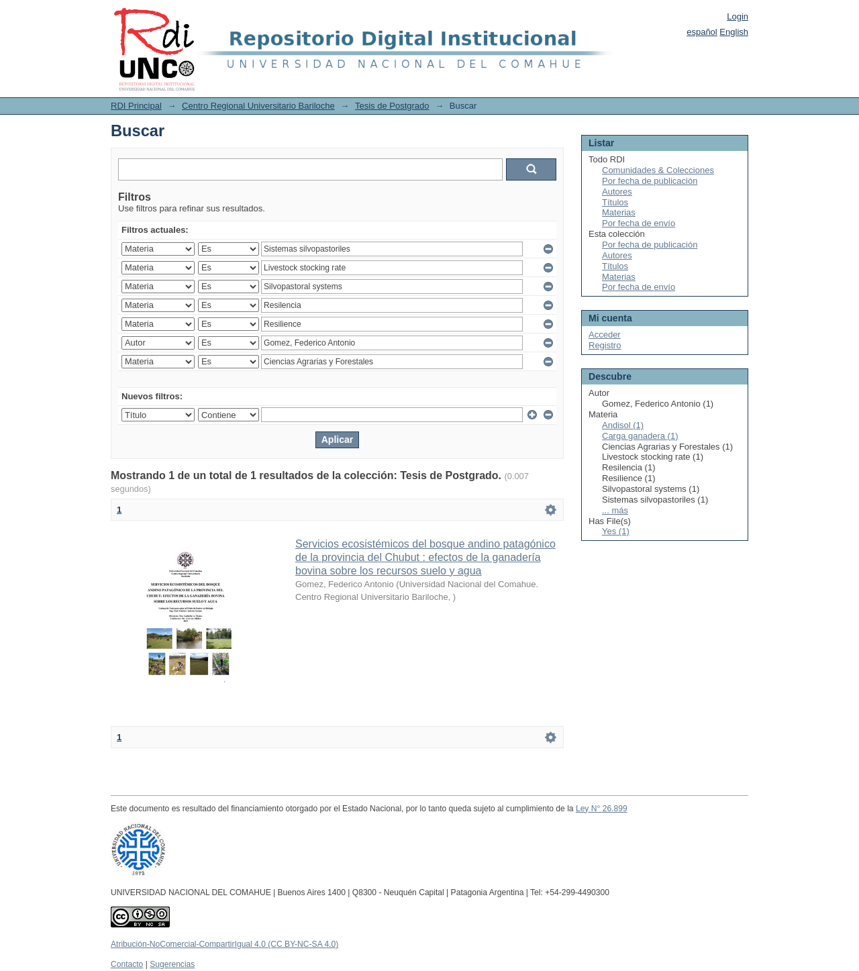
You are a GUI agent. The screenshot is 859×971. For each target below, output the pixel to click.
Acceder (605, 334)
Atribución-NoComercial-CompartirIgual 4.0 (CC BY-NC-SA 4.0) (224, 944)
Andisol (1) (623, 425)
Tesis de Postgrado (392, 106)
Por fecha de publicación (649, 181)
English (733, 32)
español (702, 32)
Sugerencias (172, 964)
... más (615, 510)
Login (737, 16)
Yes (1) (615, 531)
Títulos (615, 202)
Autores (617, 192)
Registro (605, 345)
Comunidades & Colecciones (658, 170)
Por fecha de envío (638, 223)
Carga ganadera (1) (640, 436)
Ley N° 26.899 (601, 808)
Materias (619, 212)
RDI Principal (136, 106)
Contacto (127, 964)
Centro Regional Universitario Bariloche (258, 106)
